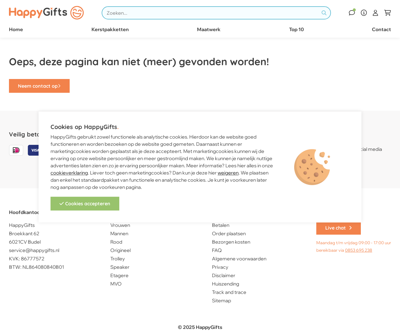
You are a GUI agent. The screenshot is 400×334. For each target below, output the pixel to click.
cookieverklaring (69, 173)
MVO (116, 284)
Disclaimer (223, 275)
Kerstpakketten (110, 29)
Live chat (338, 228)
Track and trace (229, 292)
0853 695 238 (358, 250)
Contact (381, 29)
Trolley (117, 259)
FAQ (217, 250)
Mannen (119, 233)
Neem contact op (39, 86)
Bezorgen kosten (231, 242)
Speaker (119, 267)
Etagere (119, 275)
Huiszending (225, 284)
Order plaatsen (229, 233)
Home (16, 29)
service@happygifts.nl (34, 250)
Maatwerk (209, 29)
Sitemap (221, 300)
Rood (116, 242)
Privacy (220, 267)
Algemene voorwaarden (239, 259)
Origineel (120, 250)
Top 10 (296, 29)
